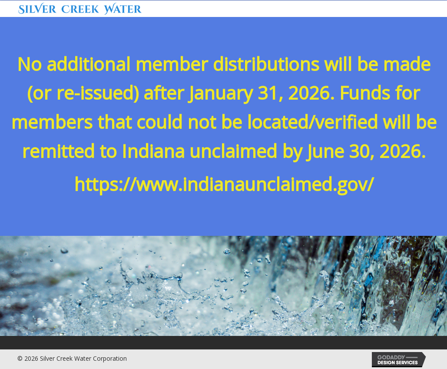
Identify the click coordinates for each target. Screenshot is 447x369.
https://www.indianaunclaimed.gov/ (224, 184)
